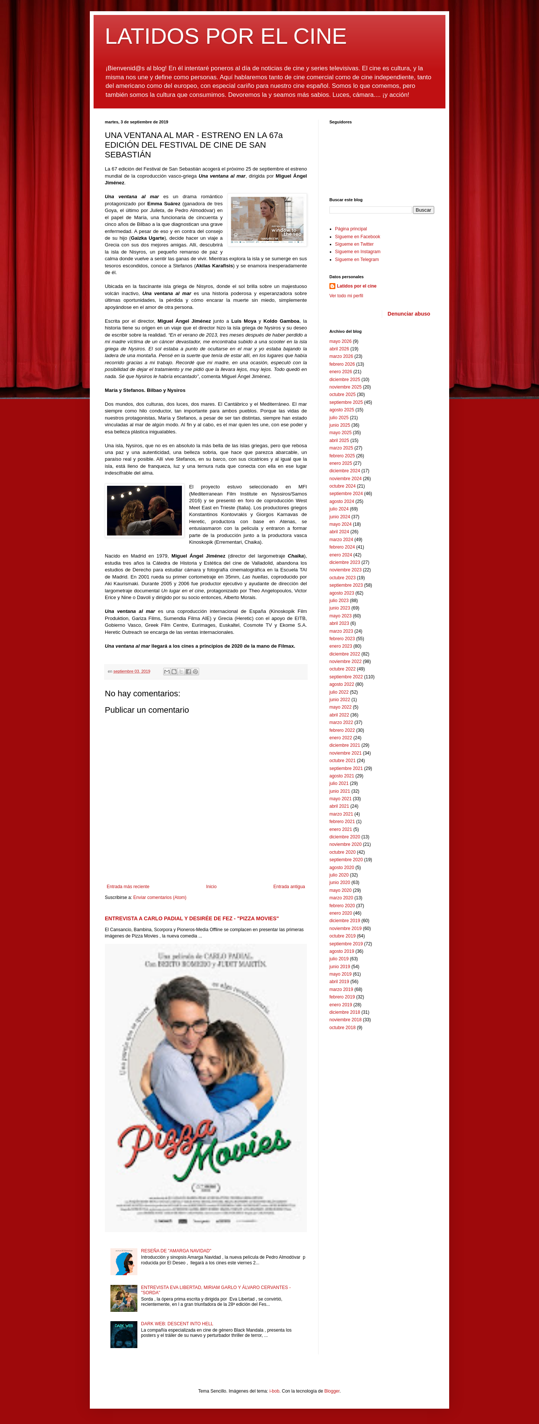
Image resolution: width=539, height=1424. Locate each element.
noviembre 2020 (345, 844)
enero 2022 (340, 737)
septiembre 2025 (346, 402)
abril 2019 (339, 981)
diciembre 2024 (344, 470)
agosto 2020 (341, 867)
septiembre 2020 (346, 859)
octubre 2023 (342, 577)
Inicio (211, 886)
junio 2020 (339, 882)
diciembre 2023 (344, 562)
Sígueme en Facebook (357, 236)
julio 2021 (338, 783)
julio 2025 (338, 417)
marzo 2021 (341, 814)
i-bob (275, 1391)
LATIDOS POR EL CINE (226, 36)
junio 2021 (339, 791)
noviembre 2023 (345, 570)
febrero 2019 (342, 997)
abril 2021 (339, 806)
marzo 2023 (341, 631)
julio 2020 (338, 875)
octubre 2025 (342, 394)
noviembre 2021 (345, 753)
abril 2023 (339, 623)
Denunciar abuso (409, 314)
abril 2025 (339, 440)
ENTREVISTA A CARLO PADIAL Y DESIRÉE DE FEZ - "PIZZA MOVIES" (192, 918)
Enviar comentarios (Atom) (159, 897)
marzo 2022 (341, 722)
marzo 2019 (341, 989)
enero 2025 (340, 463)
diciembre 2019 (344, 920)
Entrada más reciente (128, 886)
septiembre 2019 (346, 943)
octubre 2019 (342, 936)
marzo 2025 (341, 448)
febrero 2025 (342, 455)
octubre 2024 (342, 486)
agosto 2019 (341, 951)
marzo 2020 (341, 897)
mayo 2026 (340, 341)
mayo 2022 (340, 707)
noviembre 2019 (345, 928)
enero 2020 (340, 913)
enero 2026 (340, 371)
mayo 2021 (340, 798)
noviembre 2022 (345, 661)
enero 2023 (340, 646)
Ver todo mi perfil (346, 295)
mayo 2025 (340, 432)
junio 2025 (339, 425)
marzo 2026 (341, 356)
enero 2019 (340, 1004)
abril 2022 (339, 715)
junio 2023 (339, 608)
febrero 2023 (342, 638)
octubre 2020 (342, 852)
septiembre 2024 (346, 493)
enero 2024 (340, 555)
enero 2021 (340, 829)
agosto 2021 (341, 776)
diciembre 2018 (344, 1012)
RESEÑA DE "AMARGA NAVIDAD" (176, 1250)
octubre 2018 (342, 1027)
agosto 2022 (341, 684)
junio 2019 (339, 966)
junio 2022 (339, 699)
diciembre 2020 (344, 837)
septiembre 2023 (346, 585)
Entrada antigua (289, 886)
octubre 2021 (342, 760)
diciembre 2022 (344, 654)
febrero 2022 (342, 730)
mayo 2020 (340, 890)
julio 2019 (338, 958)
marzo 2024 (341, 539)
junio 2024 (339, 516)
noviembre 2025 (345, 387)
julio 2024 (338, 509)
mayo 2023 (340, 616)
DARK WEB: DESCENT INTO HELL (177, 1323)
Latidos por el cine (357, 286)
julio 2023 (338, 600)
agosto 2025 (341, 409)
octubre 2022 (342, 669)
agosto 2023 (341, 593)
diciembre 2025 (344, 379)
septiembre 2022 (346, 676)
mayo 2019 (340, 974)
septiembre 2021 (346, 768)
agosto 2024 (341, 501)
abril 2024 (339, 531)
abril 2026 (339, 349)
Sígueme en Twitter (354, 244)
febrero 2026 (342, 364)
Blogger (331, 1391)
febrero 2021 (342, 821)
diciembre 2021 (344, 745)
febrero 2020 (342, 905)
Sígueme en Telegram (357, 259)
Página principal (351, 228)
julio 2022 (338, 692)
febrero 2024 (342, 547)
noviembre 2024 (345, 478)
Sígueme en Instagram (357, 251)
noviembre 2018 (345, 1019)
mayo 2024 (340, 524)
